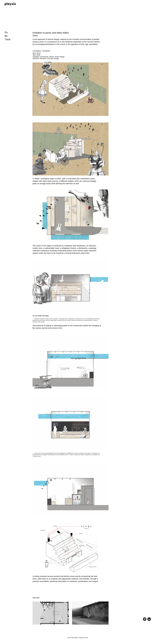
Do (6, 32)
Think (7, 39)
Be (6, 36)
